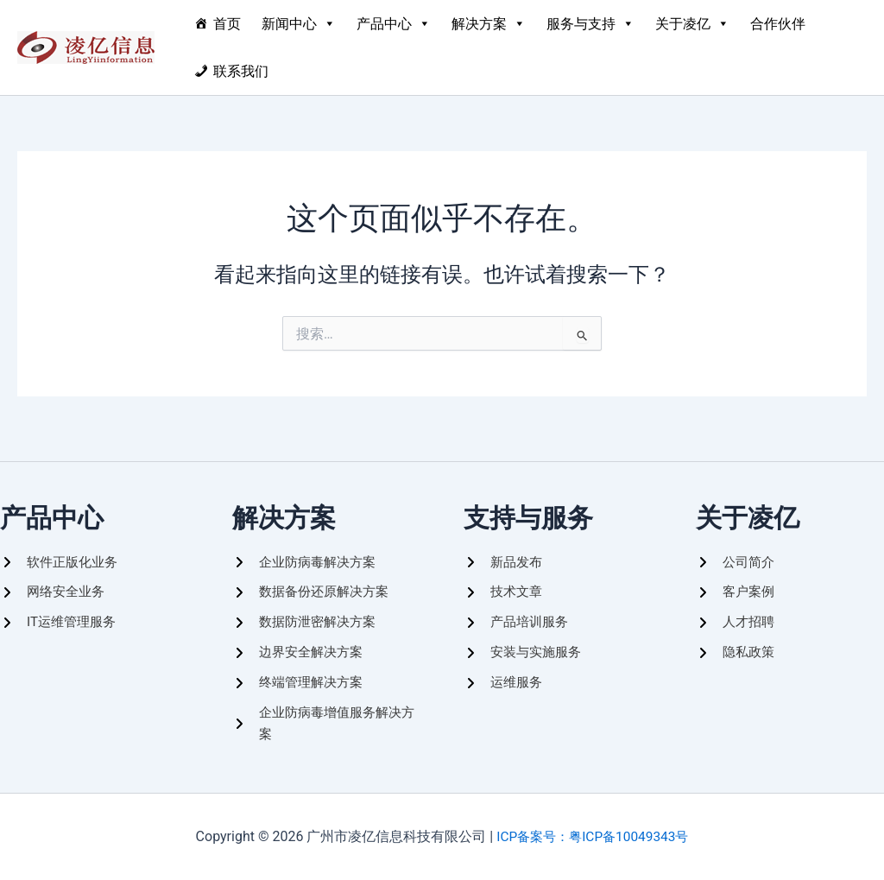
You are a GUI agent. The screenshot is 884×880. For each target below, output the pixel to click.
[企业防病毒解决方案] (307, 553)
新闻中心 (299, 23)
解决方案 (488, 23)
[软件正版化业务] (61, 553)
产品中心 (394, 23)
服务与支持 (590, 23)
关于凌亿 (692, 23)
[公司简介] (737, 553)
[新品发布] (505, 553)
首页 (227, 24)
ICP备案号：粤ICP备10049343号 (592, 836)
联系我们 (240, 71)
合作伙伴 (777, 24)
